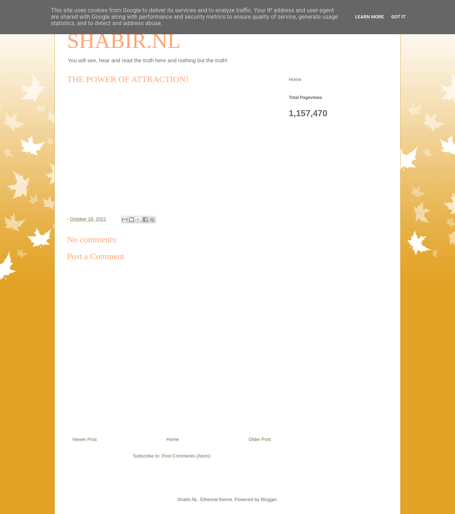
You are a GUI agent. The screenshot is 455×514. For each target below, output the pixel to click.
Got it (398, 16)
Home (173, 439)
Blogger (269, 499)
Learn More (369, 16)
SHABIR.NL (124, 41)
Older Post (260, 439)
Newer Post (84, 439)
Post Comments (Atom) (186, 456)
